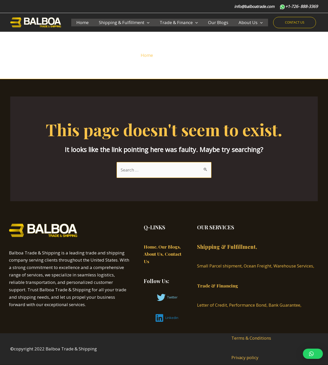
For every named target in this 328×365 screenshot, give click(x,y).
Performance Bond (248, 305)
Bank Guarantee (285, 305)
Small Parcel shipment (219, 266)
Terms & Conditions (251, 338)
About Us (244, 22)
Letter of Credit (212, 305)
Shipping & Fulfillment (122, 22)
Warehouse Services (295, 266)
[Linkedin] (166, 318)
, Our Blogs (169, 247)
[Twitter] (167, 297)
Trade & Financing (218, 286)
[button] (313, 354)
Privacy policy (245, 358)
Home (82, 22)
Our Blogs (213, 22)
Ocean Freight (258, 266)
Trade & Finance (175, 22)
